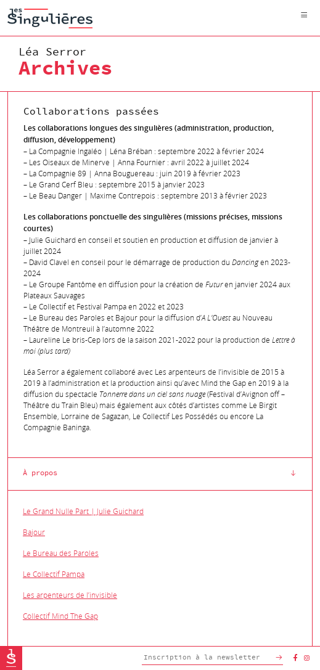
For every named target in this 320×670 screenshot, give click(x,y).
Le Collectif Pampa (53, 574)
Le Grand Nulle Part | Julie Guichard (83, 511)
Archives (65, 69)
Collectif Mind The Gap (60, 616)
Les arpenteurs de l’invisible (70, 595)
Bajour (34, 532)
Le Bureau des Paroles (61, 553)
